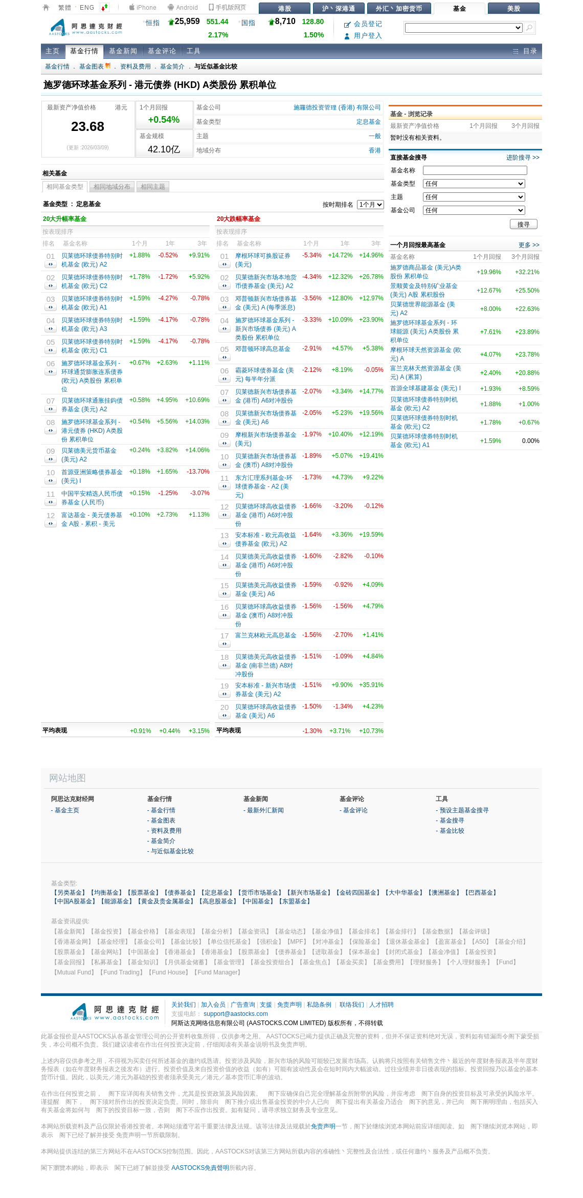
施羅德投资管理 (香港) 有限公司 (337, 107)
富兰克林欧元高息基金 (266, 635)
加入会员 (213, 1004)
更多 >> (529, 245)
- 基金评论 (354, 810)
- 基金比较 (450, 830)
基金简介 (172, 66)
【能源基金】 (116, 901)
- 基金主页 (65, 810)
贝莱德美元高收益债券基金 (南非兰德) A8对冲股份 (266, 665)
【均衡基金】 (106, 892)
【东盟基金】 (294, 901)
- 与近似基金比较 (170, 851)
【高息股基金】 (217, 901)
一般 (375, 136)
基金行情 (84, 51)
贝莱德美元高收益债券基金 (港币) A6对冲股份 (266, 565)
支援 (266, 1004)
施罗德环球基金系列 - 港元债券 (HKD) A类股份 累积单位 (92, 430)
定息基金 (368, 121)
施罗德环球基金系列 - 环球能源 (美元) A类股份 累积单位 (424, 331)
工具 (194, 51)
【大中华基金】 (404, 892)
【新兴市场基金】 (308, 892)
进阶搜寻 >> (523, 157)
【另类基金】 (69, 892)
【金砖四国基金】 (358, 892)
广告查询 (243, 1004)
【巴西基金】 (480, 892)
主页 (53, 51)
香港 (375, 150)
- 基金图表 (161, 820)
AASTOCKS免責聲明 (200, 1167)
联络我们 (352, 1004)
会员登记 (363, 24)
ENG (87, 7)
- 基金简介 (161, 841)
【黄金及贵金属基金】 (165, 901)
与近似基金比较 (215, 66)
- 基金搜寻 (450, 820)
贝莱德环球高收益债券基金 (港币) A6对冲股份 (266, 515)
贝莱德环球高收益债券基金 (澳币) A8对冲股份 (266, 615)
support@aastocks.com (236, 1013)
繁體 (65, 7)
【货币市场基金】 (259, 892)
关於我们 (183, 1004)
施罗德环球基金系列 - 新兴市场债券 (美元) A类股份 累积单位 (265, 329)
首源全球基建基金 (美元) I (425, 388)
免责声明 (289, 1004)
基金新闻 (123, 51)
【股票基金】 (143, 892)
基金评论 (162, 51)
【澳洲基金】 (443, 892)
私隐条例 (319, 1004)
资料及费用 (135, 66)
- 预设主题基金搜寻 (462, 810)
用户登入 (363, 35)
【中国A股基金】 (74, 901)
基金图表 (94, 66)
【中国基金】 (257, 901)
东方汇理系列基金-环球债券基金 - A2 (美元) (264, 486)
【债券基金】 (180, 892)
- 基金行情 (161, 810)
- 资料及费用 (164, 830)
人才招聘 (381, 1004)
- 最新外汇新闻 (263, 810)
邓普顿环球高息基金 (262, 348)
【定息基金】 (216, 892)
